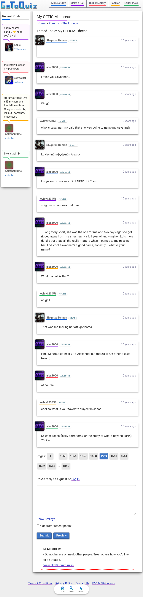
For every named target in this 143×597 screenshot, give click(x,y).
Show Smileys (46, 519)
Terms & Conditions (40, 583)
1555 (63, 456)
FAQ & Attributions (103, 583)
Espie (17, 44)
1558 (93, 456)
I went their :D (12, 153)
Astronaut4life (13, 134)
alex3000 (52, 67)
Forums (54, 23)
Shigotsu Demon (56, 40)
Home (41, 23)
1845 (66, 466)
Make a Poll (77, 2)
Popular (115, 2)
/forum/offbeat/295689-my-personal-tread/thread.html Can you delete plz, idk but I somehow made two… (15, 107)
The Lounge (70, 23)
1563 (52, 466)
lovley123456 (47, 121)
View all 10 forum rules (58, 565)
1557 (83, 456)
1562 (42, 466)
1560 (114, 456)
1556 (73, 456)
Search (71, 589)
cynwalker (20, 77)
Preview (61, 535)
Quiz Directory (97, 2)
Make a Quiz (58, 2)
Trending (80, 589)
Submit (44, 535)
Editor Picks (131, 2)
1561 (124, 456)
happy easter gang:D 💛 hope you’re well (13, 31)
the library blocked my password (14, 66)
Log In (76, 479)
